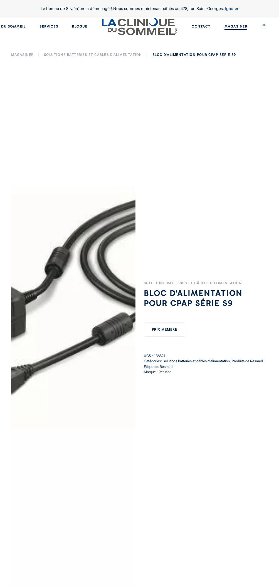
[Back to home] (139, 26)
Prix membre (164, 329)
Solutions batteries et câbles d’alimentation (193, 283)
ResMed (165, 372)
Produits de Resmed (247, 361)
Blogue (79, 26)
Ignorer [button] (231, 8)
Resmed (166, 367)
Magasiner (236, 26)
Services (48, 26)
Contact (201, 26)
